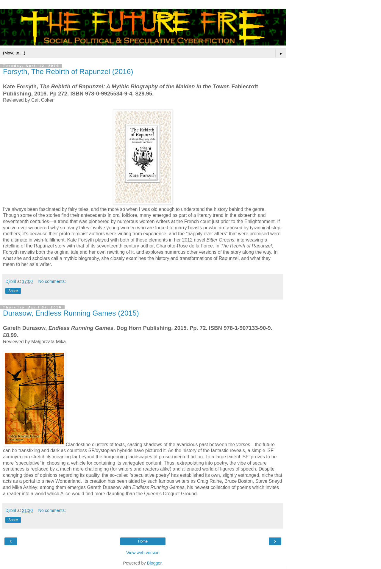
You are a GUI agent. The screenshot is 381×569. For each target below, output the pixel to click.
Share (13, 291)
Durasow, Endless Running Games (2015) (71, 313)
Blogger (154, 563)
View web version (143, 552)
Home (143, 541)
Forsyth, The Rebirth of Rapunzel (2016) (68, 72)
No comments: (52, 281)
